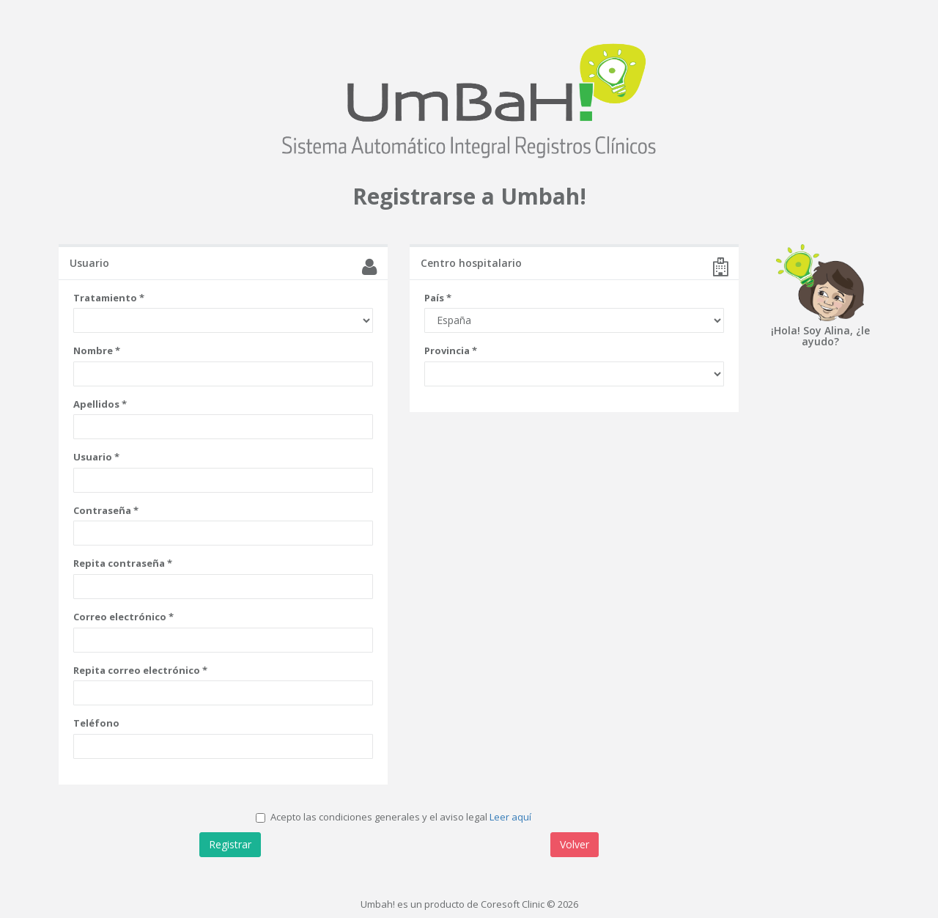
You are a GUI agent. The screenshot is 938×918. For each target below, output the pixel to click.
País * (437, 297)
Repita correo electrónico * (140, 670)
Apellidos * (100, 404)
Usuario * (96, 456)
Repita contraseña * (122, 563)
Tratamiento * (108, 297)
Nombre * (96, 350)
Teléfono (96, 723)
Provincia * (450, 350)
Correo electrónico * (123, 616)
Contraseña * (106, 510)
